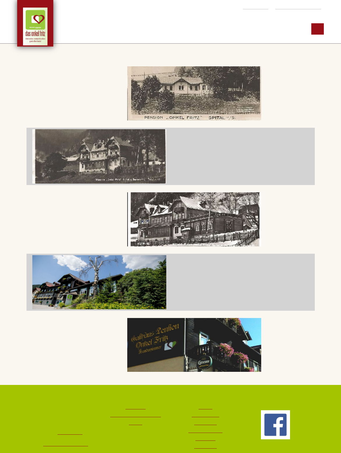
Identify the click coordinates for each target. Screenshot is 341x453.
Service (284, 29)
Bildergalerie (205, 423)
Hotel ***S (81, 29)
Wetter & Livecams (205, 431)
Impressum (205, 438)
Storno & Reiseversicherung (135, 415)
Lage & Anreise (205, 415)
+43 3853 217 (253, 7)
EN (318, 29)
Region (244, 29)
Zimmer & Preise (137, 29)
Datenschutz (205, 446)
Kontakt (205, 407)
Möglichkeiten (196, 29)
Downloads (136, 407)
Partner (135, 423)
